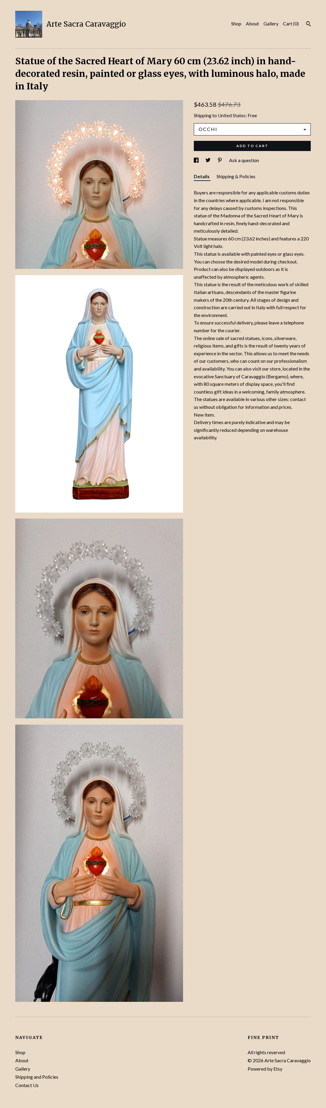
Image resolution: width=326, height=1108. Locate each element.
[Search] (308, 24)
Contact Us (27, 1085)
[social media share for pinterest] (220, 160)
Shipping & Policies (236, 176)
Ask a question (244, 160)
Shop (236, 23)
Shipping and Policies (36, 1077)
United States (232, 115)
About (252, 23)
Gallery (270, 23)
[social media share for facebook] (196, 160)
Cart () (291, 23)
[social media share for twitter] (208, 160)
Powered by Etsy (265, 1069)
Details (202, 176)
